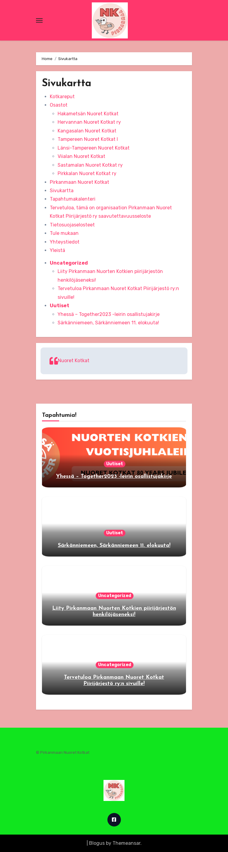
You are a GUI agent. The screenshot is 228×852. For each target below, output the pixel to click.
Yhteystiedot (65, 242)
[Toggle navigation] (39, 20)
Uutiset (59, 305)
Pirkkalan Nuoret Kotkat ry (87, 173)
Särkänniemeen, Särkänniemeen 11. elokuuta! (108, 323)
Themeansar (126, 843)
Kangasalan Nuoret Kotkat (87, 131)
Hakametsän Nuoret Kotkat (88, 114)
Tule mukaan (64, 233)
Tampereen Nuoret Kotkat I (88, 139)
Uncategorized (69, 263)
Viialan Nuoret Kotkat (81, 156)
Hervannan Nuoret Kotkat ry (89, 122)
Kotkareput (62, 96)
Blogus (97, 843)
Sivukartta (62, 190)
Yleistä (57, 250)
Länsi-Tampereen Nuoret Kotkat (94, 148)
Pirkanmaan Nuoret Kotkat (79, 182)
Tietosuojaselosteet (72, 225)
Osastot (59, 105)
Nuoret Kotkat (73, 360)
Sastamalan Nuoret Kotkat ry (90, 165)
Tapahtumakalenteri (72, 199)
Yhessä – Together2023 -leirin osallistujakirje (109, 314)
